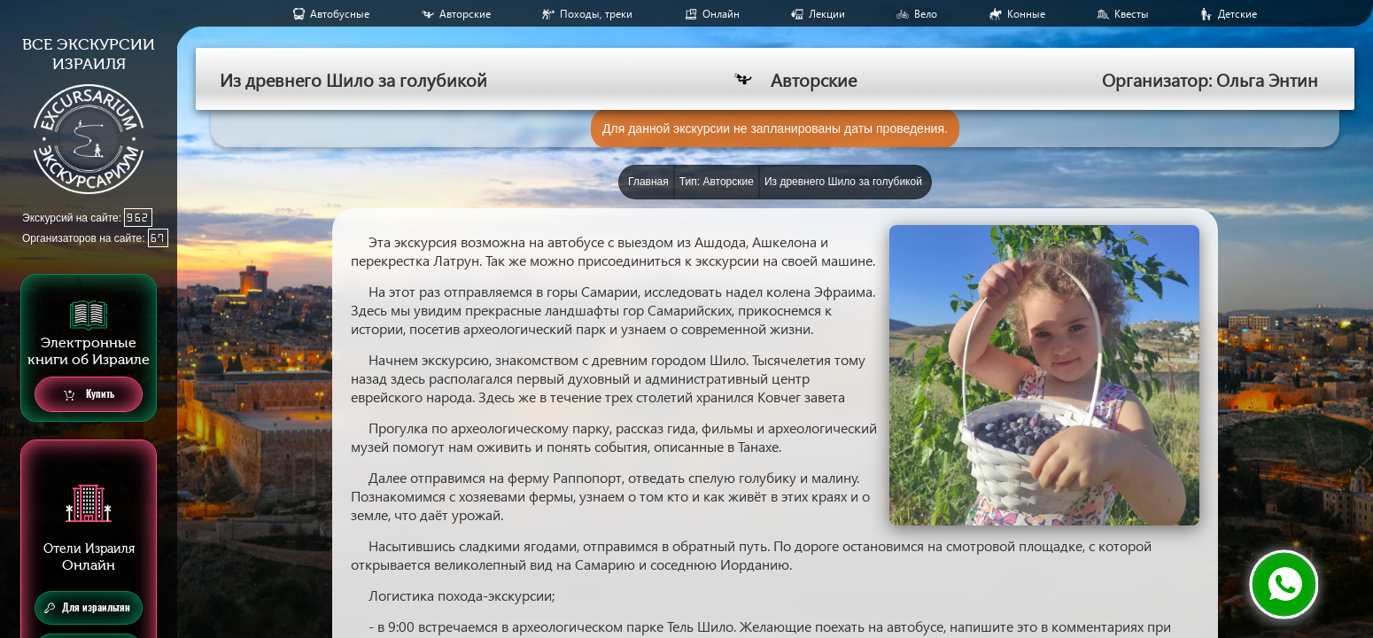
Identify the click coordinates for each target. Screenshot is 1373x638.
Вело (925, 13)
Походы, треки (596, 13)
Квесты (1131, 13)
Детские (1237, 13)
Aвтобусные (339, 13)
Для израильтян (87, 608)
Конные (1026, 13)
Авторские (465, 13)
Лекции (827, 13)
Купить (89, 394)
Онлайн (721, 13)
